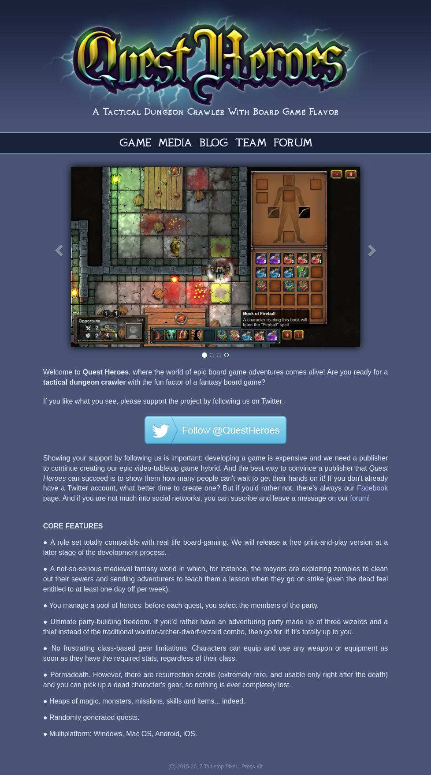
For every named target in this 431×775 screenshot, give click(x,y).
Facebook (372, 488)
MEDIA (175, 142)
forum (359, 498)
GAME (135, 142)
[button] (97, 257)
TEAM (250, 142)
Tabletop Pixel (220, 767)
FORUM (293, 142)
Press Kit (252, 767)
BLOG (213, 142)
